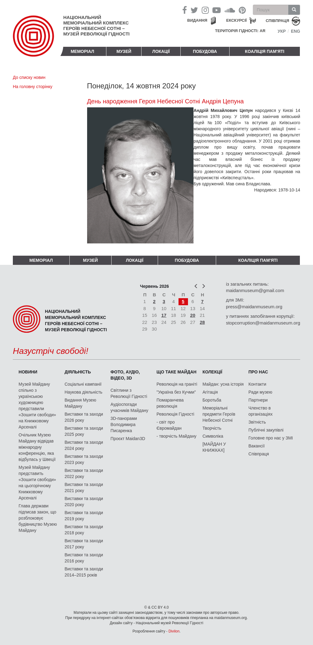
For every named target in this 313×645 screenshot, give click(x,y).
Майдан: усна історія (223, 384)
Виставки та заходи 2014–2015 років (83, 571)
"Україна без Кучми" (176, 392)
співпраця (277, 20)
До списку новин (29, 77)
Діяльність (77, 371)
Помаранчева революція (170, 403)
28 (202, 322)
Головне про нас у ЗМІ (271, 438)
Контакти (257, 384)
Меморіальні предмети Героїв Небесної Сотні (218, 414)
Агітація (210, 392)
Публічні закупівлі (266, 430)
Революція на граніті (176, 384)
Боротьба (211, 400)
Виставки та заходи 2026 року (83, 417)
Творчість (211, 428)
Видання (197, 20)
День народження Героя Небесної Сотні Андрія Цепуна (165, 101)
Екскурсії (236, 20)
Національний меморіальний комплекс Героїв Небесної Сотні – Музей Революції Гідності (96, 25)
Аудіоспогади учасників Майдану (129, 407)
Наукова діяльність (83, 392)
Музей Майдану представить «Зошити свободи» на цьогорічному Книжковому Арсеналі (37, 482)
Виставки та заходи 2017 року (83, 543)
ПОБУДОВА (205, 51)
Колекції (212, 371)
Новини (28, 371)
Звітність (257, 422)
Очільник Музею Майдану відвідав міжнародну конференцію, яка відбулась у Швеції (37, 447)
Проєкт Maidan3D (128, 438)
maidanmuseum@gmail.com (255, 290)
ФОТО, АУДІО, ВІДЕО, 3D (125, 374)
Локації (161, 51)
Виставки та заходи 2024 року (83, 445)
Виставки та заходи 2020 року (83, 501)
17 (164, 315)
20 (192, 315)
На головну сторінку (32, 86)
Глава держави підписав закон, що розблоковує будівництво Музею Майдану (38, 518)
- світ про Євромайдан (169, 425)
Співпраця (259, 453)
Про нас (258, 371)
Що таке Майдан (176, 371)
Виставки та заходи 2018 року (83, 529)
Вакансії (257, 445)
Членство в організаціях (261, 411)
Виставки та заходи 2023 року (83, 459)
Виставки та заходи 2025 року (83, 431)
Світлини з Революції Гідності (129, 393)
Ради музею (260, 392)
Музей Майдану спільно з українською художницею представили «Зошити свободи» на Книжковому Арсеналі (37, 405)
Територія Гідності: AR (240, 30)
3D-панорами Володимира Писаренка (124, 424)
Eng (295, 31)
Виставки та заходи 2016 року (83, 557)
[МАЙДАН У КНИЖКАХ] (214, 447)
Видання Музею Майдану (80, 403)
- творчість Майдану (176, 436)
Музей (123, 51)
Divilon (173, 631)
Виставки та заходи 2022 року (83, 473)
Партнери (258, 400)
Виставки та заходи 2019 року (83, 515)
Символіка (212, 436)
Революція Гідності (175, 414)
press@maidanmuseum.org (254, 306)
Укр (282, 31)
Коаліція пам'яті (264, 51)
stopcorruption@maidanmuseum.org (263, 322)
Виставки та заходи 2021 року (83, 487)
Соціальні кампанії (82, 384)
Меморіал (82, 51)
